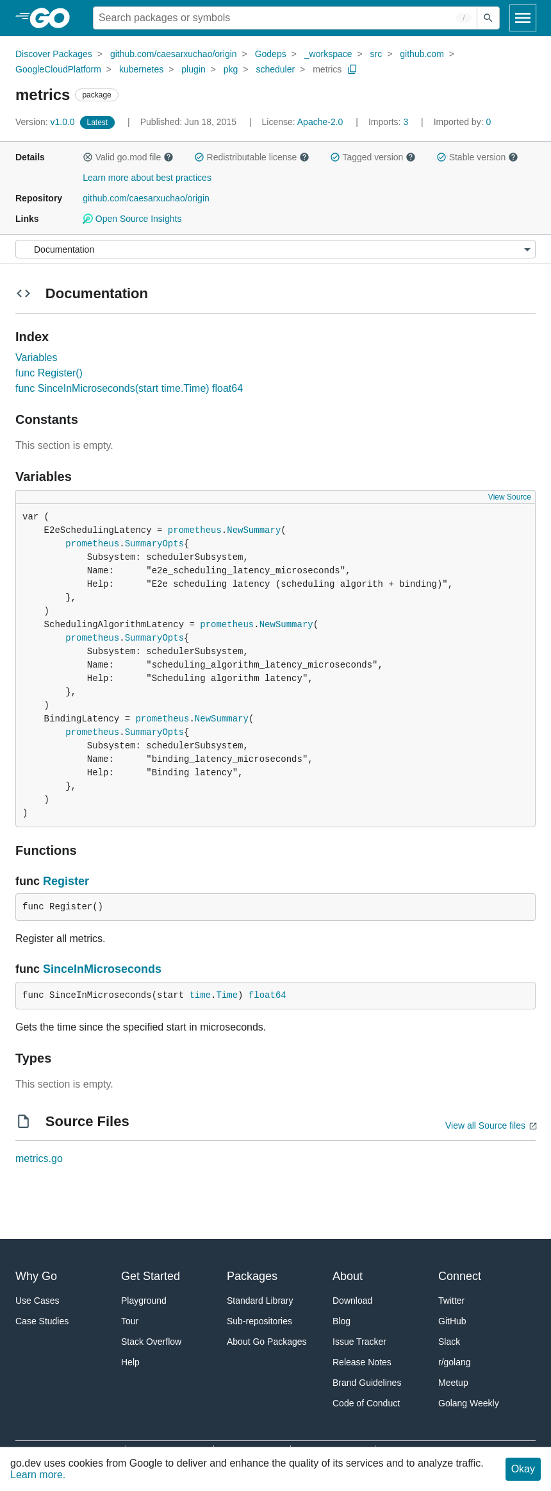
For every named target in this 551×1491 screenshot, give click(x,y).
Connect (459, 1276)
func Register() (49, 372)
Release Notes (362, 1362)
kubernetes (141, 69)
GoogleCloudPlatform (58, 69)
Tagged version (373, 157)
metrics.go (39, 1158)
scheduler (275, 69)
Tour (129, 1321)
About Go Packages (267, 1341)
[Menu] (275, 249)
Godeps (270, 54)
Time (227, 995)
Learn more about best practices (147, 178)
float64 (267, 995)
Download (352, 1300)
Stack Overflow (151, 1341)
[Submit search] (488, 17)
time (200, 995)
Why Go (36, 1276)
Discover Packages (53, 54)
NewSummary (254, 530)
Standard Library (260, 1300)
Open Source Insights (132, 219)
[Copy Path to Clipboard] (352, 69)
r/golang (454, 1362)
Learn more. (37, 1474)
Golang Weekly (468, 1403)
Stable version (477, 157)
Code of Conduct (366, 1403)
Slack (449, 1341)
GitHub (452, 1321)
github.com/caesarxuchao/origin (173, 54)
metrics (327, 69)
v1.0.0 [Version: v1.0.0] (46, 122)
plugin (193, 69)
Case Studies (42, 1321)
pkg (231, 69)
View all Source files (485, 1125)
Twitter (451, 1300)
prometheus (195, 530)
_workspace (328, 54)
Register (66, 881)
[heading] (54, 18)
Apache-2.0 (320, 122)
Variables (36, 357)
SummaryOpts (154, 544)
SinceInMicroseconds (102, 969)
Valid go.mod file (128, 157)
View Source (509, 497)
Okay (523, 1468)
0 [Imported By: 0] (462, 122)
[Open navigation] (523, 18)
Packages (252, 1276)
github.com (421, 54)
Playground (144, 1300)
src (376, 54)
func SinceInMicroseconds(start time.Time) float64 (129, 388)
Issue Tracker (359, 1341)
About (348, 1276)
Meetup (453, 1382)
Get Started (150, 1276)
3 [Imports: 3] (389, 122)
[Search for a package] (285, 17)
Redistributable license (251, 157)
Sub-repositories (259, 1321)
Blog (341, 1321)
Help (130, 1362)
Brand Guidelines (367, 1382)
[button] (88, 157)
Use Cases (37, 1300)
